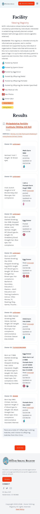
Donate (7, 479)
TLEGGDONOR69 (19, 347)
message (30, 191)
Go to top (20, 448)
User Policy (20, 509)
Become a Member (26, 3)
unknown (16, 144)
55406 (15, 396)
